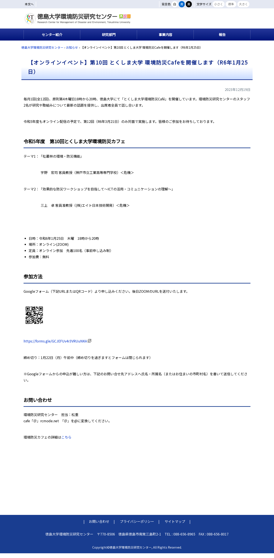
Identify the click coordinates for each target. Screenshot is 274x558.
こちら (66, 441)
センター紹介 (52, 39)
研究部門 (109, 39)
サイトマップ (175, 525)
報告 (222, 39)
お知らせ (72, 52)
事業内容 (165, 39)
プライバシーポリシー (137, 525)
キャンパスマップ (199, 26)
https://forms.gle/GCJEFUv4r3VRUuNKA (57, 345)
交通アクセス (235, 26)
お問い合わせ (99, 525)
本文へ (29, 4)
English (242, 16)
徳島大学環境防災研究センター (42, 52)
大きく (243, 4)
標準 (231, 4)
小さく (218, 4)
